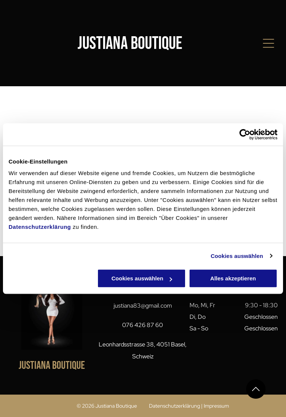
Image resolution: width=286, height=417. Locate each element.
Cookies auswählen (237, 256)
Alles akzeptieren (233, 278)
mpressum (217, 405)
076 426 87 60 (142, 325)
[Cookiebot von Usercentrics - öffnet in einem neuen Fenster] (244, 134)
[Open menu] (268, 43)
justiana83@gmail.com (143, 305)
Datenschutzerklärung (40, 227)
